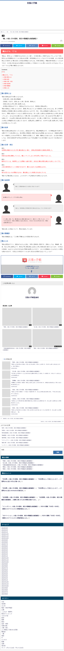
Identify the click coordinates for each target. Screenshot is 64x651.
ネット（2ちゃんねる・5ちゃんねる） (13, 647)
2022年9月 (5, 564)
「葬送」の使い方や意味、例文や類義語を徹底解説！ (18, 467)
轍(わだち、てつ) (7, 75)
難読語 (4, 631)
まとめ (4, 605)
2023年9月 (5, 540)
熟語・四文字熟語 (7, 607)
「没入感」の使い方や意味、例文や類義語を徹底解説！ (18, 463)
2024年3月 (5, 528)
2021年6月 (5, 594)
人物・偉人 (5, 627)
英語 (3, 635)
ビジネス (4, 639)
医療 (3, 641)
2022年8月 (5, 566)
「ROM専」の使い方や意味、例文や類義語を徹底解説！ (18, 479)
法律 (3, 643)
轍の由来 (6, 79)
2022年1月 (5, 580)
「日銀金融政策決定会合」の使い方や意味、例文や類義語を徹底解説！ (23, 465)
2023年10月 (5, 538)
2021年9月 (5, 588)
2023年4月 (5, 550)
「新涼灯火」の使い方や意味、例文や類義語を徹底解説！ (51, 421)
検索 (3, 449)
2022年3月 (5, 576)
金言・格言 (5, 623)
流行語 (4, 645)
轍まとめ (6, 88)
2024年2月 (5, 530)
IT (2, 637)
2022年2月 (5, 578)
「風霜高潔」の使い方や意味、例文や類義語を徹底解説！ (13, 418)
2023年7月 (5, 544)
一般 (3, 35)
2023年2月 (5, 554)
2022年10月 (5, 562)
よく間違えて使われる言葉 (10, 629)
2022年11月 (5, 560)
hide (3, 71)
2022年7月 (5, 568)
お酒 (3, 609)
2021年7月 (5, 592)
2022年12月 (5, 558)
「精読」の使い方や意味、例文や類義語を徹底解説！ (18, 469)
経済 (3, 617)
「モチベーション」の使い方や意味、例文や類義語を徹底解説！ (21, 515)
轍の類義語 (6, 85)
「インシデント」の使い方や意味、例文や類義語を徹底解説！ (20, 506)
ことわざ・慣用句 (7, 611)
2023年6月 (5, 546)
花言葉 (4, 603)
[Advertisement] (32, 18)
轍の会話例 (6, 83)
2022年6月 (5, 570)
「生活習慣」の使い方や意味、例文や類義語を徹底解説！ (19, 497)
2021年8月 (5, 590)
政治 (3, 621)
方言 (3, 601)
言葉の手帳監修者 (32, 297)
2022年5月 (5, 572)
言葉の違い (5, 625)
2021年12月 (5, 582)
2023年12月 (5, 534)
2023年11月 (5, 536)
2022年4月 (5, 574)
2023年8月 (5, 542)
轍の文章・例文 (8, 81)
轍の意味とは (7, 77)
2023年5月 (5, 548)
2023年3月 (5, 552)
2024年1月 (5, 532)
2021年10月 (5, 586)
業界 (3, 619)
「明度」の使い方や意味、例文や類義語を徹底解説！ (18, 461)
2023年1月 (5, 556)
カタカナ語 (5, 615)
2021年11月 (5, 584)
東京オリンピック (7, 613)
